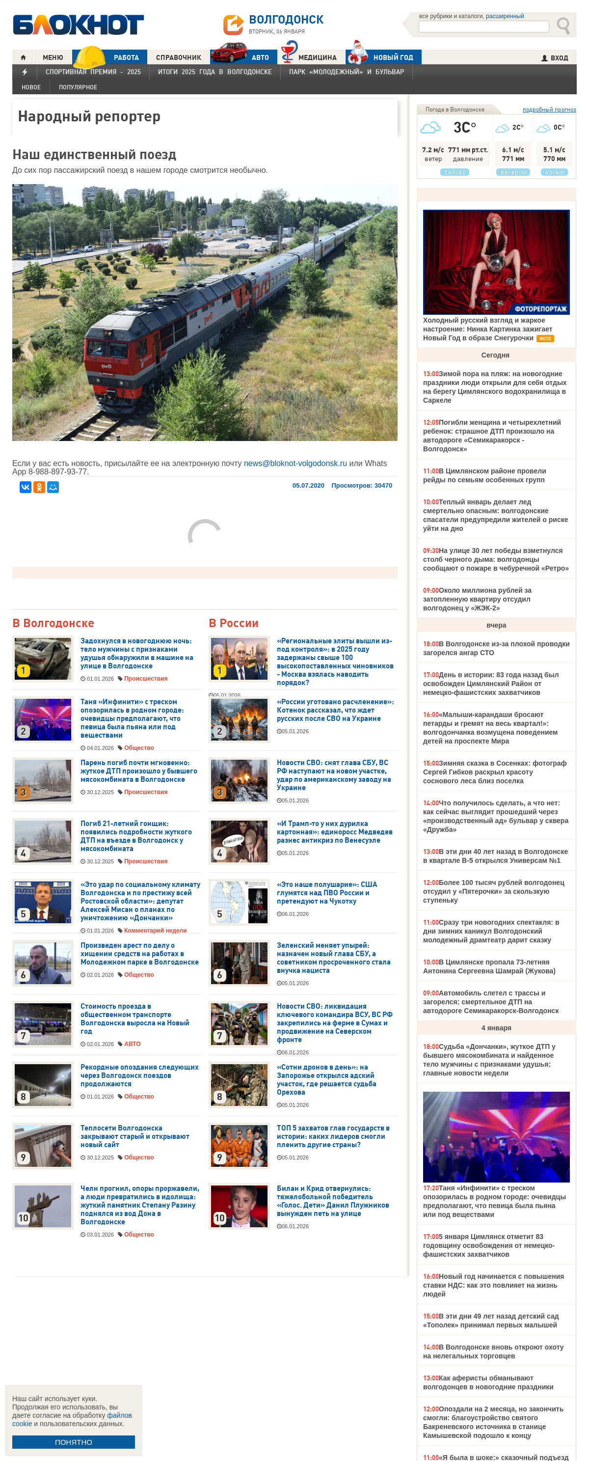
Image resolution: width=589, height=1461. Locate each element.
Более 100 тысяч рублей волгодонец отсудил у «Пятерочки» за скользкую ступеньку (493, 891)
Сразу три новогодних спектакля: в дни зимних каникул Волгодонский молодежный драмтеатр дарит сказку (491, 931)
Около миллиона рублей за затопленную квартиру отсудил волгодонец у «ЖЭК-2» (477, 599)
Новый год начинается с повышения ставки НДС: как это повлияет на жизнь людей (493, 1285)
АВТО (239, 57)
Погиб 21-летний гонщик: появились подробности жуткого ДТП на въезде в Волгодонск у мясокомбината (136, 836)
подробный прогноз (549, 109)
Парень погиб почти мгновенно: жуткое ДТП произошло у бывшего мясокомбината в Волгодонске (138, 771)
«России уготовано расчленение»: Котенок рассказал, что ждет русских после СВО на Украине (335, 710)
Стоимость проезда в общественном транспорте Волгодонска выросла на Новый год (134, 1019)
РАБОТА (105, 57)
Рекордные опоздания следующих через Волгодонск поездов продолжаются (139, 1075)
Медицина (309, 56)
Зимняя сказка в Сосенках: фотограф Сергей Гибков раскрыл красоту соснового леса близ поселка (495, 772)
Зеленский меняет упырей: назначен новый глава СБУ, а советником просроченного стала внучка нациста (334, 958)
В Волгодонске (53, 623)
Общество (139, 747)
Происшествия (145, 678)
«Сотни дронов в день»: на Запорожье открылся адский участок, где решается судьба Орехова (326, 1080)
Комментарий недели (155, 930)
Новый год (379, 57)
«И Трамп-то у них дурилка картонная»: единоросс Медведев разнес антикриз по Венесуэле (335, 832)
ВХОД (554, 58)
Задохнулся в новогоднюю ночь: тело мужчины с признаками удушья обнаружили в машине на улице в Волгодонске (136, 653)
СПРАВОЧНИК (178, 57)
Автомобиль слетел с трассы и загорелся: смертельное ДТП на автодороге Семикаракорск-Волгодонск (491, 1002)
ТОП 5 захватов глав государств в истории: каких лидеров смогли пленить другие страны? (333, 1136)
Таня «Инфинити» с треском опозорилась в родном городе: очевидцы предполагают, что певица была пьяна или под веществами (132, 718)
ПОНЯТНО (73, 1442)
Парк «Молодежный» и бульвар (346, 72)
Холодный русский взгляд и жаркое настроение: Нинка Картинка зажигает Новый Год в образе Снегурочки (488, 329)
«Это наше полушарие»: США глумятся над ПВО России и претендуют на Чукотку (327, 893)
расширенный (505, 16)
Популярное (78, 87)
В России (234, 623)
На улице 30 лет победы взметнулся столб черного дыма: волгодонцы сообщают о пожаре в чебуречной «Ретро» (496, 559)
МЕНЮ (53, 57)
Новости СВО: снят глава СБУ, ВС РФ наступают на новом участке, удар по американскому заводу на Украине (334, 775)
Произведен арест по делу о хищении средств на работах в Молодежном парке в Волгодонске (139, 953)
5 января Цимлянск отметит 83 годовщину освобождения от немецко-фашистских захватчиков (489, 1245)
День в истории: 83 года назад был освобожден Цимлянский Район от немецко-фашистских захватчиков (491, 683)
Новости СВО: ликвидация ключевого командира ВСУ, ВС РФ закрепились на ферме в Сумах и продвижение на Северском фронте (335, 1023)
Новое (31, 87)
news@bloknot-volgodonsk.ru (295, 463)
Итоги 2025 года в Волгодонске (215, 72)
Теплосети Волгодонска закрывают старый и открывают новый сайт (134, 1136)
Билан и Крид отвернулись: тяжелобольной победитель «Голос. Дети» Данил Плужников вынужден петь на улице (333, 1201)
